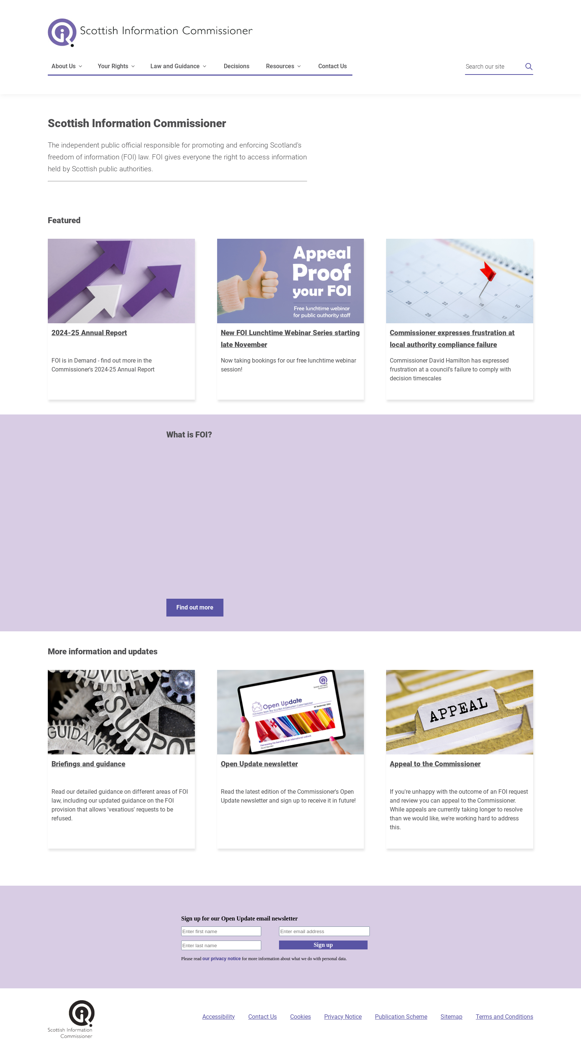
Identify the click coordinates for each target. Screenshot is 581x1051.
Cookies (300, 1016)
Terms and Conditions (504, 1016)
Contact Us (332, 66)
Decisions (236, 66)
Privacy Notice (343, 1016)
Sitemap (451, 1016)
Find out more (194, 607)
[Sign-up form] (290, 937)
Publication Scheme (401, 1016)
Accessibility (218, 1016)
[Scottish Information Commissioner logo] (150, 38)
